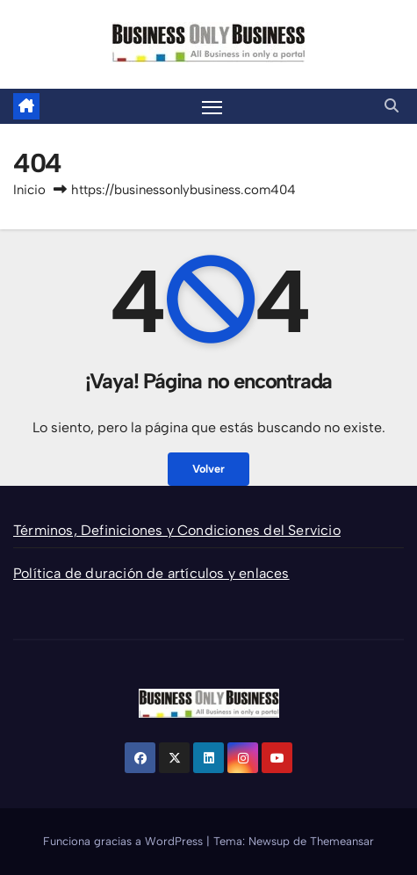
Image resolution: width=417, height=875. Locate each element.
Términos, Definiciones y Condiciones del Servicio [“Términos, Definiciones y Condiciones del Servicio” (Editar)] (177, 530)
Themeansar (342, 841)
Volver (208, 468)
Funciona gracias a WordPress (124, 841)
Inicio (29, 190)
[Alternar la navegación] (212, 106)
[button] (392, 106)
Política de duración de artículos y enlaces (151, 573)
